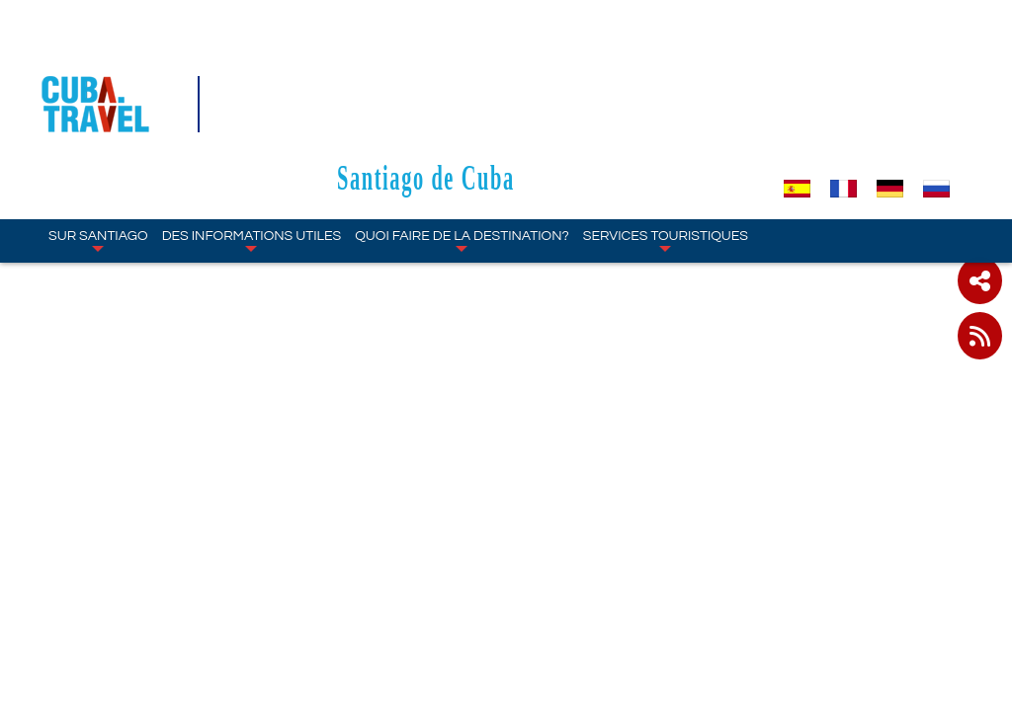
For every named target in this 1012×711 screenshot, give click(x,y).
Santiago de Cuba (522, 60)
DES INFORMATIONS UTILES (252, 124)
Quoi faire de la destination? (461, 124)
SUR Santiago (98, 124)
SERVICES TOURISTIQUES (665, 124)
